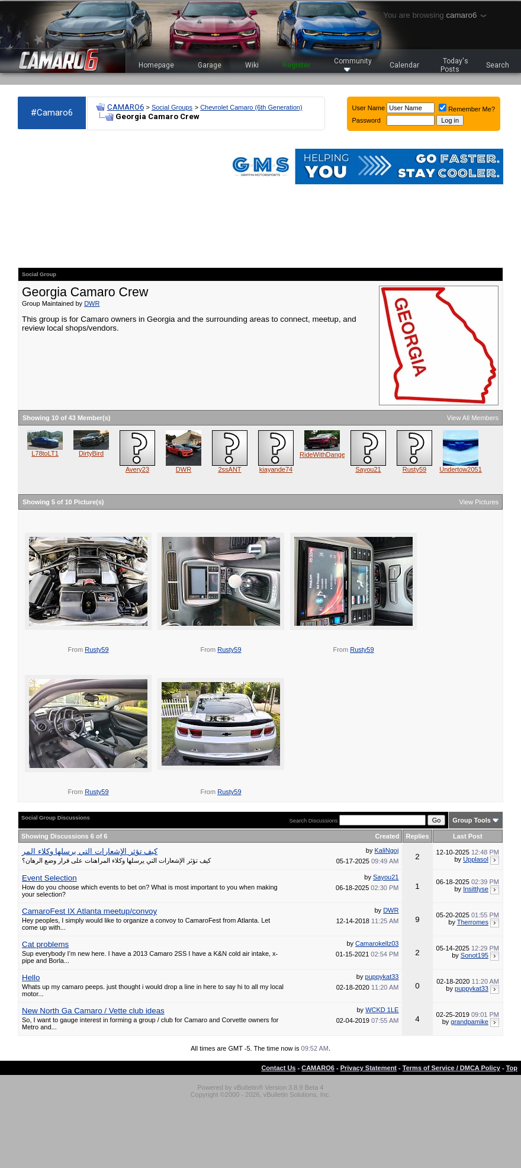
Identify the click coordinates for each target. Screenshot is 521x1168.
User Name (368, 107)
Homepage (156, 65)
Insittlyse (475, 888)
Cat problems (45, 944)
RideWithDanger (324, 454)
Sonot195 (474, 955)
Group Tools (471, 820)
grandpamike (469, 1021)
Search (497, 65)
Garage (209, 65)
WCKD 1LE (381, 1009)
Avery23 (137, 469)
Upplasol (475, 859)
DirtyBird (91, 453)
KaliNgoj (386, 850)
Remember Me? (467, 109)
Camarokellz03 (376, 943)
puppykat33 (382, 976)
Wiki (252, 65)
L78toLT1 (45, 453)
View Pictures (479, 501)
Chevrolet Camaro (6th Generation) (251, 107)
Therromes (472, 922)
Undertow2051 (460, 469)
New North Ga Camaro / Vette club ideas (93, 1010)
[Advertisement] (83, 199)
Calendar (404, 65)
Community (353, 64)
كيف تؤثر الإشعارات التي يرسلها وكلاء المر (89, 851)
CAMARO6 (125, 107)
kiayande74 (275, 469)
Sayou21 (368, 469)
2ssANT (229, 469)
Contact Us (278, 1067)
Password (366, 120)
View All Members (473, 417)
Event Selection (49, 877)
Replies (417, 836)
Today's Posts (454, 65)
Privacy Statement (368, 1067)
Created (387, 836)
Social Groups (172, 107)
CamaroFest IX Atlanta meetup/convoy (89, 911)
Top (511, 1067)
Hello (31, 977)
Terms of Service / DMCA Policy (451, 1067)
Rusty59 (414, 469)
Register (296, 65)
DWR (91, 303)
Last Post (468, 836)
